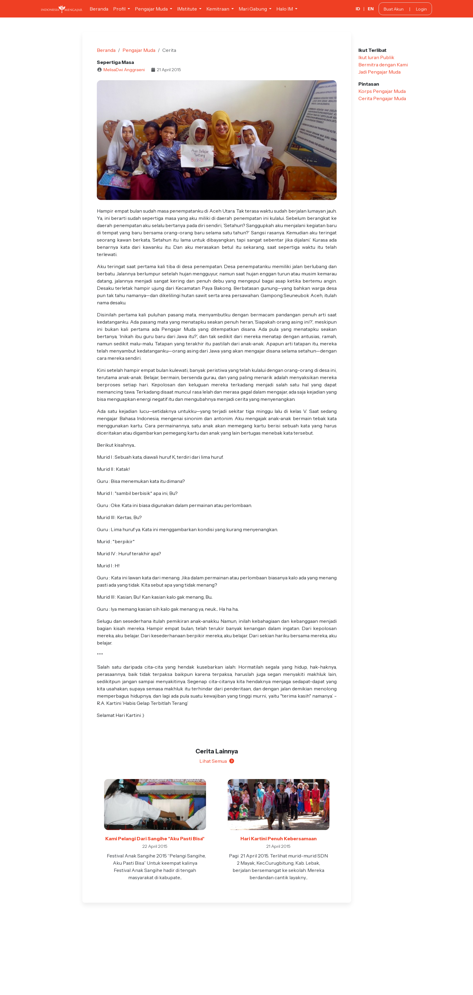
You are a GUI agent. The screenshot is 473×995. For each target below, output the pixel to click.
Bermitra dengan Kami (383, 65)
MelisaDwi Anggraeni (124, 69)
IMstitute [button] (187, 9)
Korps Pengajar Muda (382, 91)
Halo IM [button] (285, 9)
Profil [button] (119, 9)
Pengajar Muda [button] (152, 9)
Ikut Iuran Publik (376, 57)
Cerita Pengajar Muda (382, 98)
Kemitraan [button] (218, 9)
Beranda (99, 9)
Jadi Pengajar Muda (379, 72)
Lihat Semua (216, 761)
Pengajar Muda (138, 50)
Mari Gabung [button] (253, 9)
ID (358, 8)
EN (371, 8)
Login (421, 9)
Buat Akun (394, 9)
